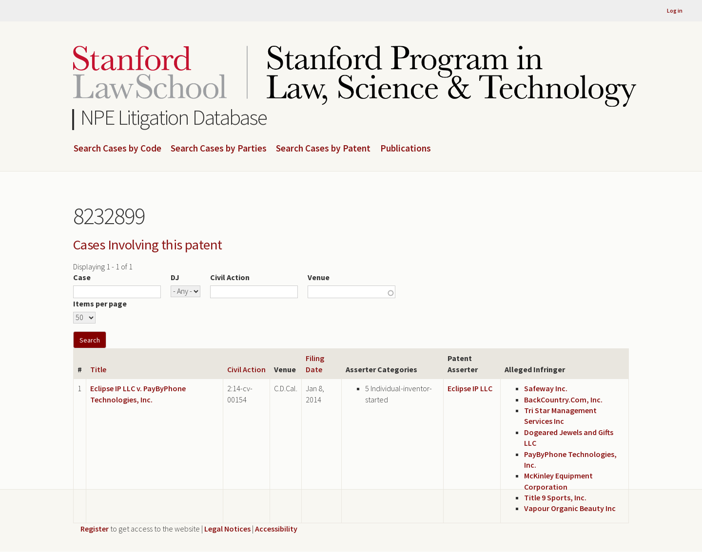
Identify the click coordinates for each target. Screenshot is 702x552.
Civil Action (230, 277)
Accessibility (276, 528)
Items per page (100, 303)
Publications (405, 148)
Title (98, 369)
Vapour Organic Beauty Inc (570, 508)
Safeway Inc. (545, 388)
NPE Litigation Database (173, 117)
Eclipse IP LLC (470, 388)
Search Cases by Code (117, 148)
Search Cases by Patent (323, 148)
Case (82, 277)
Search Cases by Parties (219, 148)
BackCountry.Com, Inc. (563, 399)
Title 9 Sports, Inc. (555, 497)
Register (94, 528)
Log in (674, 10)
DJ (175, 277)
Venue (319, 277)
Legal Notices (227, 528)
